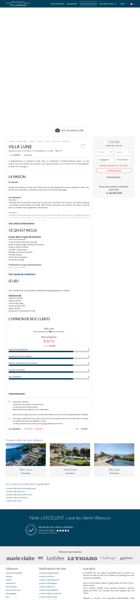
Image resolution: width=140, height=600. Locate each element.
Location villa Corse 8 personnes (19, 433)
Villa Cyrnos (25, 408)
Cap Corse (56, 80)
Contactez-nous (88, 3)
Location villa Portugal (48, 535)
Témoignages (11, 532)
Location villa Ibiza (46, 515)
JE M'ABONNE (60, 577)
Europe (32, 80)
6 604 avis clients (47, 469)
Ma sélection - (108, 3)
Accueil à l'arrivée (17, 308)
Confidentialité (12, 546)
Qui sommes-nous (13, 529)
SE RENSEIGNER (114, 109)
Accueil (11, 80)
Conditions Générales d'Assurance (19, 553)
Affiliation (87, 588)
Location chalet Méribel (48, 529)
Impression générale (18, 288)
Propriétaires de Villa (56, 588)
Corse (47, 80)
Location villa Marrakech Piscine (52, 542)
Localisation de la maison (20, 295)
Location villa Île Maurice (49, 518)
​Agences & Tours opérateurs (17, 556)
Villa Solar (114, 408)
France (40, 80)
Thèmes (9, 515)
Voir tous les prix (113, 115)
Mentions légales (103, 588)
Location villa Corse (13, 439)
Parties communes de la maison (23, 302)
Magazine (72, 3)
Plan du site (74, 588)
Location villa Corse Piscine (16, 436)
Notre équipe (11, 525)
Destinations (57, 3)
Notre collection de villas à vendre (19, 559)
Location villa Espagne (48, 522)
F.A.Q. (8, 542)
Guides (8, 518)
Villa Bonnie (70, 408)
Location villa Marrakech (49, 512)
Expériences (10, 522)
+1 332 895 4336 (114, 131)
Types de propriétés (14, 512)
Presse (8, 539)
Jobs (7, 535)
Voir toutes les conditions (23, 212)
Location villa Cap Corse (15, 430)
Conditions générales (14, 549)
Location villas (22, 80)
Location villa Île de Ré (48, 539)
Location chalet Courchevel (50, 532)
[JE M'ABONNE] (29, 577)
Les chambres (15, 315)
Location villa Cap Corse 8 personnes (20, 427)
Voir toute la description (22, 162)
